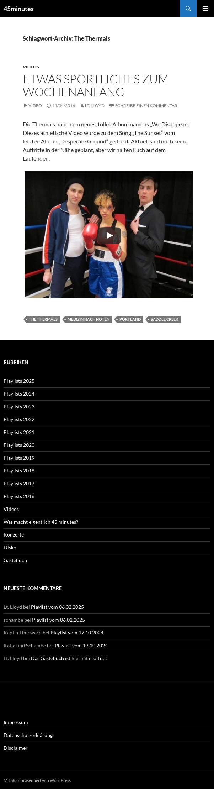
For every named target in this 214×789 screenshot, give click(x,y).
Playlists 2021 (19, 432)
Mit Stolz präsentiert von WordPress (37, 780)
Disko (10, 547)
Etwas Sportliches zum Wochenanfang (95, 85)
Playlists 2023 (19, 406)
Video (35, 105)
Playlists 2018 (19, 470)
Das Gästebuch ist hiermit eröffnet (69, 658)
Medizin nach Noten (88, 319)
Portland (130, 319)
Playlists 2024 (19, 394)
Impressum (16, 722)
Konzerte (14, 535)
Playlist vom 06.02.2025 (57, 607)
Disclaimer (16, 748)
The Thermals (43, 319)
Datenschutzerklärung (28, 735)
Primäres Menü (205, 8)
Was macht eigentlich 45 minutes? (41, 522)
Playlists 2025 (19, 381)
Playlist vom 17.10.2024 (76, 632)
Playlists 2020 (19, 445)
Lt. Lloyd (95, 105)
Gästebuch (15, 560)
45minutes (19, 8)
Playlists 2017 (19, 483)
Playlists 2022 (19, 419)
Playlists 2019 (19, 458)
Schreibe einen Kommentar (146, 105)
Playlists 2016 (19, 496)
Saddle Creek (164, 319)
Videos (31, 66)
